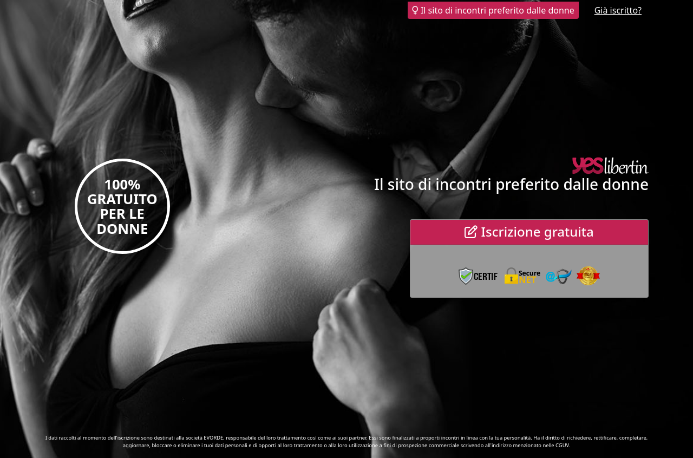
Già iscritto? (618, 10)
